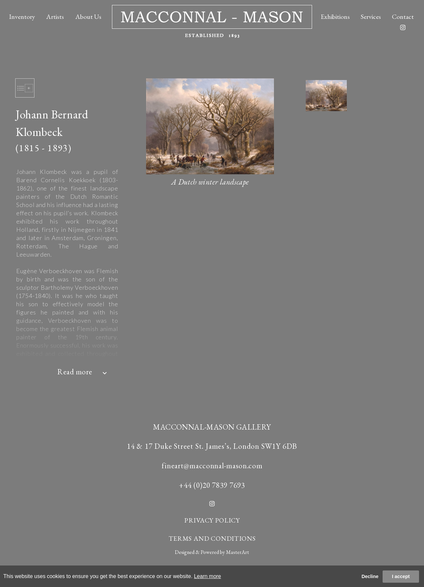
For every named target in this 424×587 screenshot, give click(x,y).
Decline (369, 576)
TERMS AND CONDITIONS (212, 538)
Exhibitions (335, 16)
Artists (55, 16)
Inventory (22, 16)
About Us (88, 16)
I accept (401, 576)
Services (371, 16)
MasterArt (237, 552)
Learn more (207, 576)
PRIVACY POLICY (212, 520)
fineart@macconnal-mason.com (212, 466)
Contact (403, 16)
